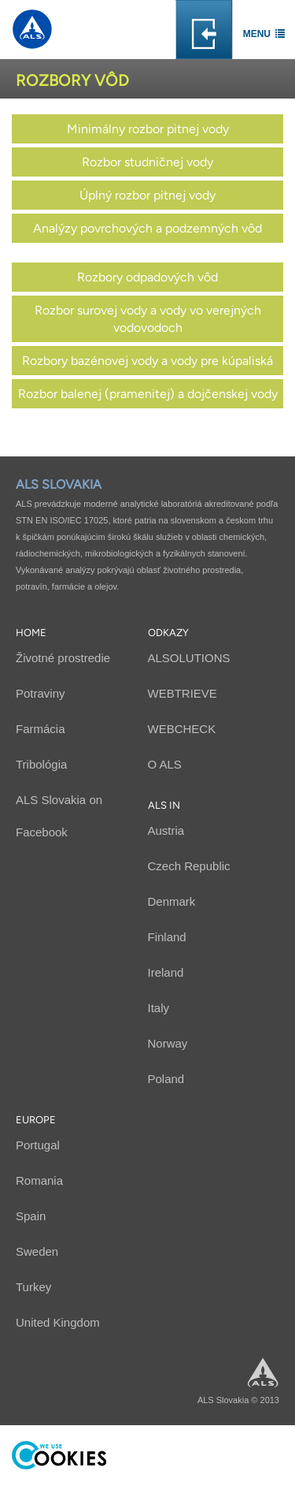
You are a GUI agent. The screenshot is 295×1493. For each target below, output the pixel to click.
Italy (159, 1008)
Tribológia (41, 764)
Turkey (33, 1287)
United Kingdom (58, 1322)
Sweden (37, 1251)
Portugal (38, 1145)
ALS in (164, 805)
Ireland (166, 972)
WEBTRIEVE (182, 693)
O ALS (165, 764)
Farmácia (40, 728)
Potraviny (40, 693)
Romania (39, 1180)
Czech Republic (189, 866)
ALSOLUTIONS (189, 658)
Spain (31, 1216)
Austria (166, 830)
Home (31, 633)
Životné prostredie (63, 658)
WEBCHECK (182, 728)
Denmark (172, 901)
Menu (257, 33)
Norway (168, 1043)
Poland (166, 1078)
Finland (167, 937)
